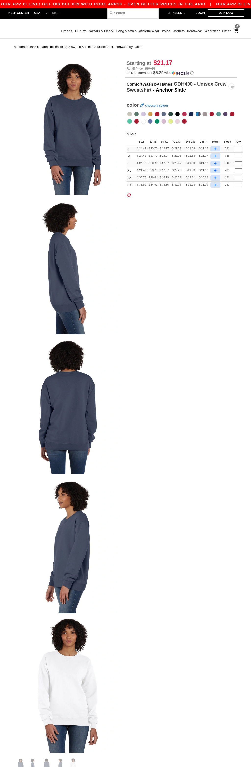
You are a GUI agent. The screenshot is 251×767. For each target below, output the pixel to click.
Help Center (18, 13)
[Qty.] (238, 141)
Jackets (179, 31)
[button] (181, 65)
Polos (166, 31)
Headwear (194, 31)
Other (226, 31)
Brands (66, 31)
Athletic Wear (149, 31)
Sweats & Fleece (101, 31)
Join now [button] (226, 13)
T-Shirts (80, 31)
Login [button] (200, 13)
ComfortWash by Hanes (154, 76)
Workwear (212, 31)
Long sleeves (126, 31)
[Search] (133, 13)
